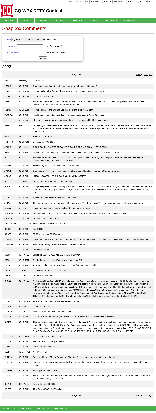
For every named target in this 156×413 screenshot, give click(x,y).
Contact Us (129, 20)
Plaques (43, 20)
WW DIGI (149, 2)
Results (60, 20)
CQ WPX (94, 2)
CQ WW (85, 2)
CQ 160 (131, 2)
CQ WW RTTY (106, 2)
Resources (111, 20)
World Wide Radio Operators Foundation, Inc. (35, 408)
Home (9, 20)
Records (77, 20)
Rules (25, 20)
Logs (94, 20)
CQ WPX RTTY (119, 2)
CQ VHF (140, 2)
